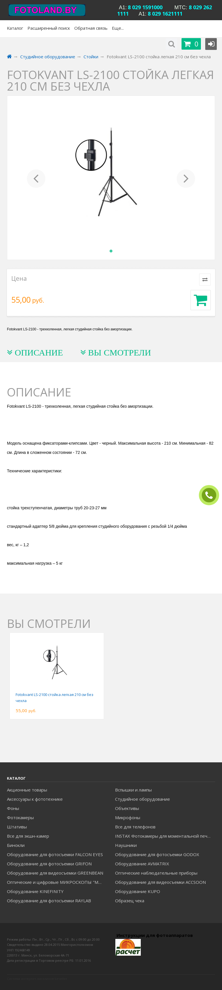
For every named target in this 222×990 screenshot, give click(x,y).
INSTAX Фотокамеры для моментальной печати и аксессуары (165, 836)
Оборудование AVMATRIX (142, 864)
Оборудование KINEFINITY (35, 891)
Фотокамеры (20, 817)
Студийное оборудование (142, 799)
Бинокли (16, 845)
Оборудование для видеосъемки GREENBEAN (55, 873)
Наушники (126, 845)
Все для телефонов (135, 827)
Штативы (17, 827)
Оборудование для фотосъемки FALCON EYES (55, 854)
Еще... (118, 28)
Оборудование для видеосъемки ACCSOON (160, 882)
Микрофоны (127, 817)
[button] (36, 177)
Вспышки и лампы (133, 790)
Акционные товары (27, 790)
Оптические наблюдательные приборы (156, 873)
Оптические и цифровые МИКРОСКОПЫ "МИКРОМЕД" (57, 882)
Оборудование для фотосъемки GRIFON (49, 864)
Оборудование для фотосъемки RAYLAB (49, 900)
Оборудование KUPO (137, 891)
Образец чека (129, 900)
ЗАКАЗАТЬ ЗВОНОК (211, 495)
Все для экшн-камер (28, 836)
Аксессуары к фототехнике (35, 799)
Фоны (13, 808)
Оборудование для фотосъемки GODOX (157, 854)
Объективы (127, 808)
